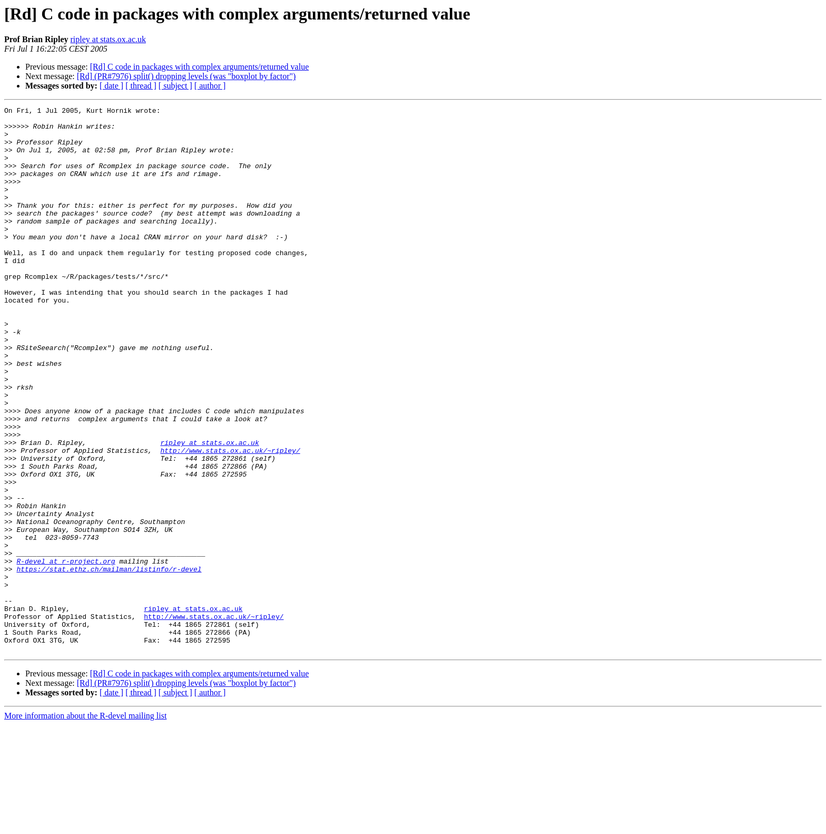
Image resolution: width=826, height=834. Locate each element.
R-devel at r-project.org (65, 652)
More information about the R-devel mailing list (85, 824)
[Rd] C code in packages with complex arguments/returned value (199, 66)
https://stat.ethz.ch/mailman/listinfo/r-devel (108, 662)
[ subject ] (175, 85)
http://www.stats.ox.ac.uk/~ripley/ (230, 520)
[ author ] (210, 85)
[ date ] (111, 85)
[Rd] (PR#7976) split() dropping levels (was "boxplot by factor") (186, 76)
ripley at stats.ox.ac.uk (108, 39)
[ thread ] (140, 85)
